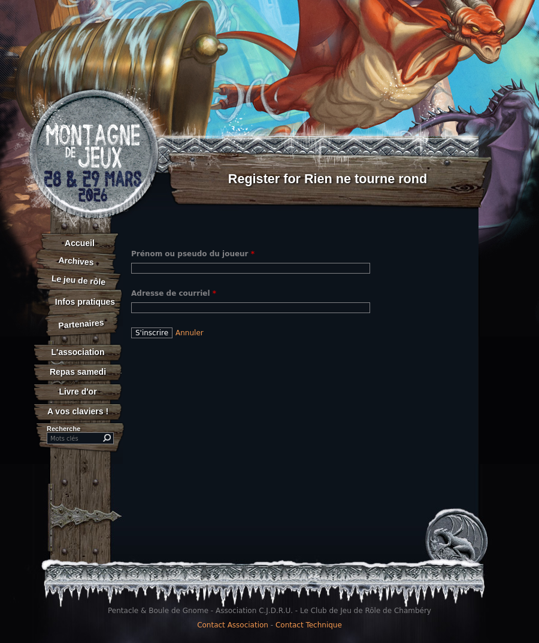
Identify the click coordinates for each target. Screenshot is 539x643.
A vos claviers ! (77, 411)
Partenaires (81, 323)
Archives (76, 261)
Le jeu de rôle (78, 280)
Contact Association (232, 625)
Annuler (189, 333)
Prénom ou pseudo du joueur (193, 254)
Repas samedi (78, 372)
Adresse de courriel (173, 293)
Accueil (80, 243)
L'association (78, 352)
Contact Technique (308, 625)
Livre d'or (77, 391)
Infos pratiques (85, 302)
